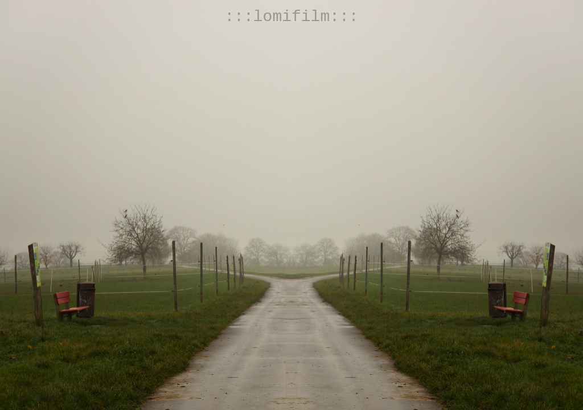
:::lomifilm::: (291, 17)
